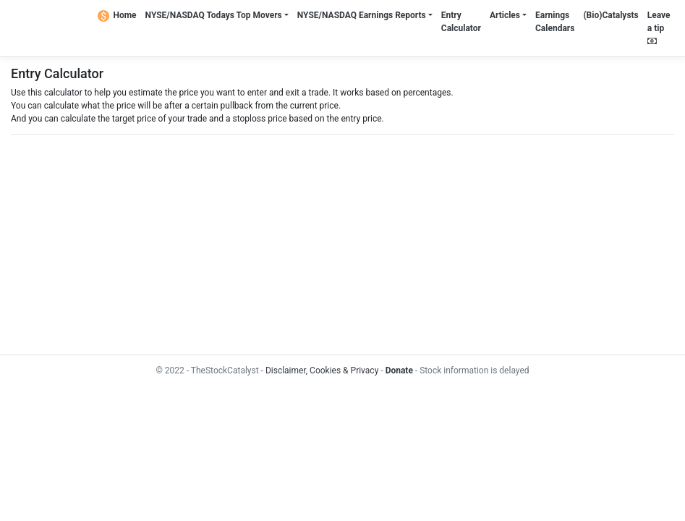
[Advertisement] (342, 244)
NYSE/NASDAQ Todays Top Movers (213, 15)
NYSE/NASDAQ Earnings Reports (361, 15)
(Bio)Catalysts (610, 15)
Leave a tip (659, 28)
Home (117, 15)
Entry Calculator (461, 21)
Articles (505, 15)
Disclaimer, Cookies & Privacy (321, 370)
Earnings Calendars (554, 21)
